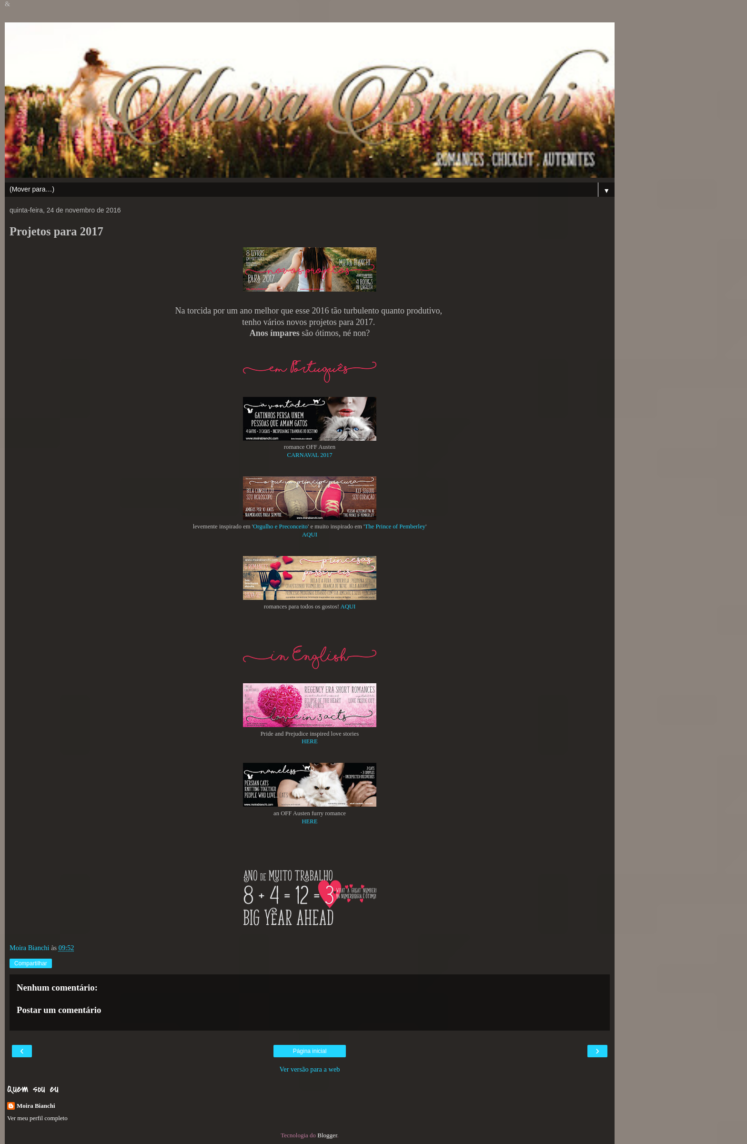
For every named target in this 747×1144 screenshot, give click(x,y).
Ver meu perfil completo (37, 1118)
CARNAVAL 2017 (309, 455)
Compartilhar (30, 963)
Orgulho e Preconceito (280, 526)
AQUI (309, 534)
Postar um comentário (59, 1010)
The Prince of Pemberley (394, 526)
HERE (309, 741)
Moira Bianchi (36, 1105)
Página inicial (310, 1051)
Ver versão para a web (309, 1069)
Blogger (327, 1135)
